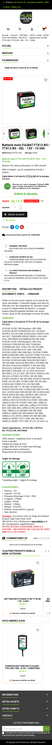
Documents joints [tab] (13, 294)
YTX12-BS (31, 176)
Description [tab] (9, 289)
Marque (28, 153)
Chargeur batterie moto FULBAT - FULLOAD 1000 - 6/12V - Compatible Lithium (22, 668)
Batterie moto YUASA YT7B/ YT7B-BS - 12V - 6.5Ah (22, 600)
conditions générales (26, 733)
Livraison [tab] (33, 294)
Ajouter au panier (14, 214)
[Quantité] (15, 207)
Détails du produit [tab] (31, 289)
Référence (6, 153)
